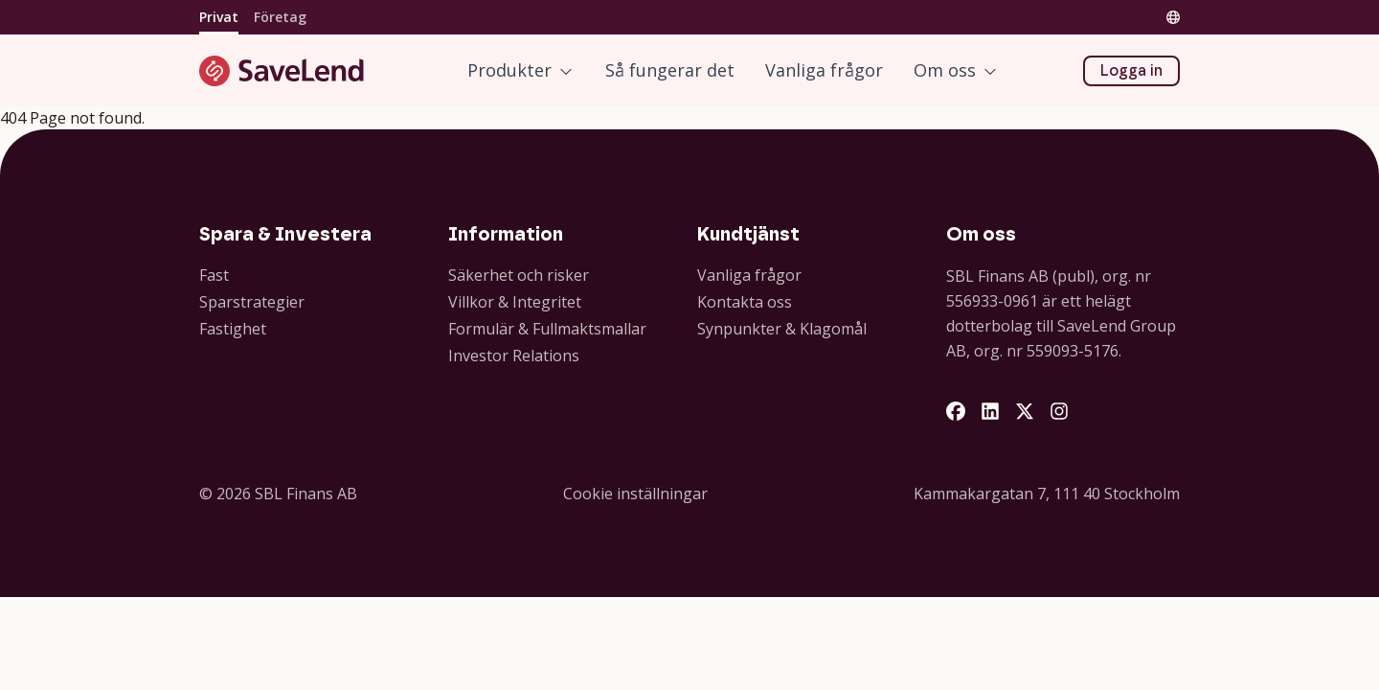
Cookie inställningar (635, 493)
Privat (218, 17)
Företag (280, 17)
